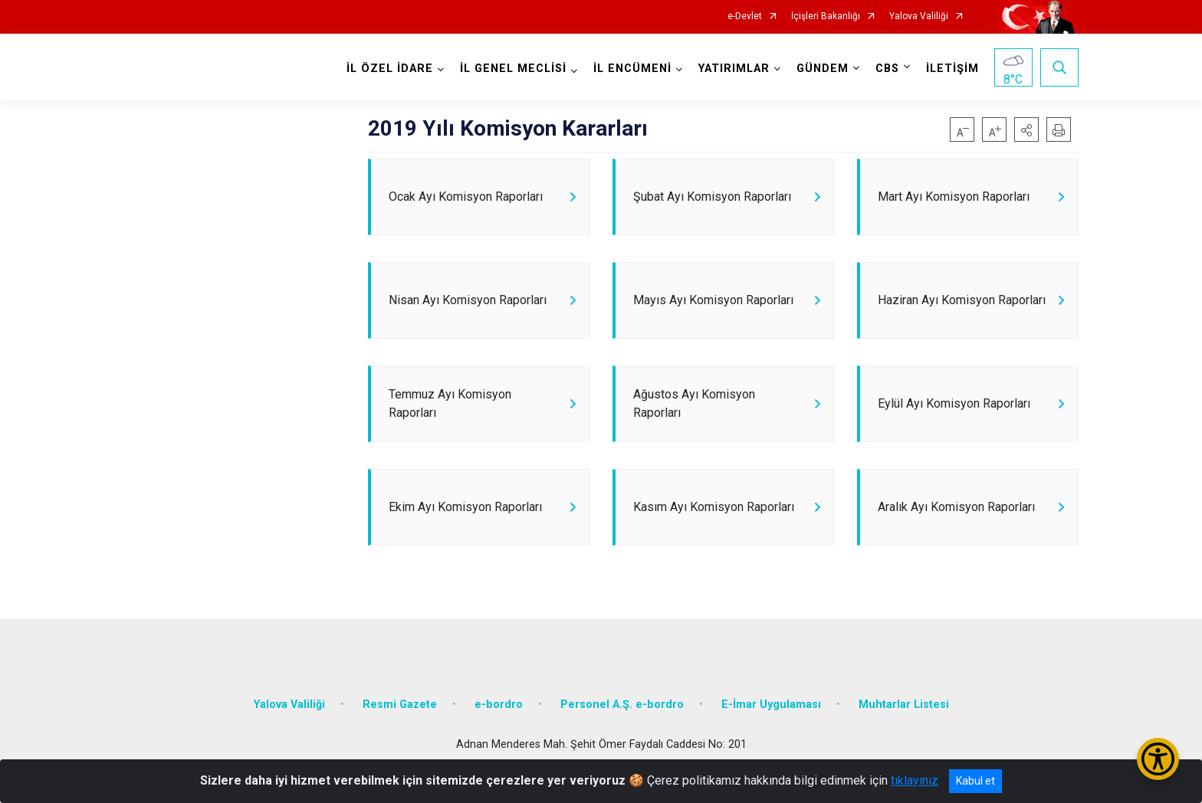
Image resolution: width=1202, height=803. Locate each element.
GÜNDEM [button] (822, 68)
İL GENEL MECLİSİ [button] (513, 68)
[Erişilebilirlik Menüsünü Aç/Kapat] (1158, 759)
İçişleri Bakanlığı (825, 16)
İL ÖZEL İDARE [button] (389, 68)
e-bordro (499, 704)
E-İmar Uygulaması (771, 704)
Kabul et (975, 781)
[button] (1026, 129)
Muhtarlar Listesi (904, 704)
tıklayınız (914, 780)
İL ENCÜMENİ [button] (632, 68)
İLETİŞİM (952, 68)
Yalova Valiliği (918, 16)
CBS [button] (887, 68)
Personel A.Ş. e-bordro (622, 704)
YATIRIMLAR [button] (734, 68)
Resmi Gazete (400, 704)
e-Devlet (744, 16)
